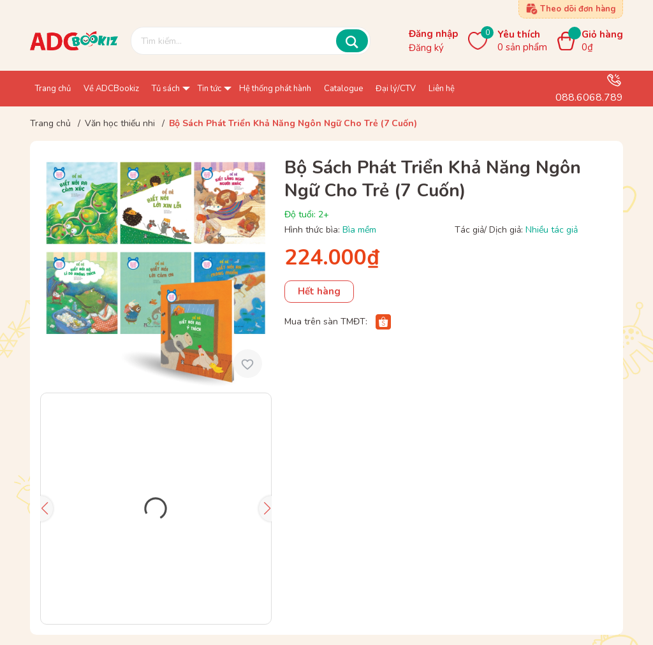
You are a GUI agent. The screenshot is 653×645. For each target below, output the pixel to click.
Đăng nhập (433, 33)
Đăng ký (426, 47)
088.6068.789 (589, 98)
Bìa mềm (359, 230)
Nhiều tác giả (551, 230)
